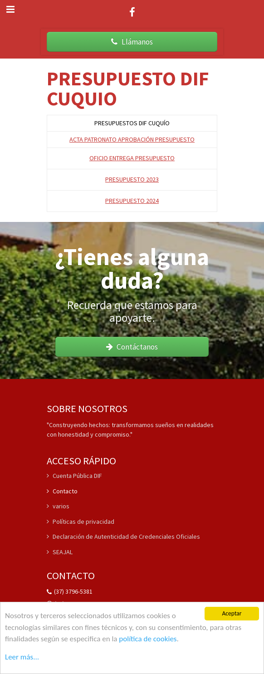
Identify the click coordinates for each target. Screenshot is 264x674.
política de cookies (147, 639)
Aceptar (231, 614)
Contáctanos (132, 347)
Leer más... (22, 657)
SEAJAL (60, 552)
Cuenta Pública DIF (74, 476)
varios (58, 506)
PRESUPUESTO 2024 (132, 201)
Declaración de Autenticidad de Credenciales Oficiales (123, 536)
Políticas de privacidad (80, 521)
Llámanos (131, 42)
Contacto (62, 491)
